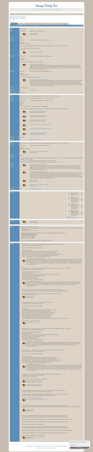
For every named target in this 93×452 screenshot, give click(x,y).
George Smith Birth (34, 33)
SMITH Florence (25, 162)
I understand (79, 447)
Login (23, 14)
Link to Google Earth (73, 217)
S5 (23, 302)
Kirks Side (35, 9)
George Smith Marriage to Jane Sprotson (38, 111)
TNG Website (50, 9)
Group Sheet (32, 139)
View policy (73, 445)
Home (12, 14)
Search (18, 14)
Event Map (35, 25)
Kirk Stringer (44, 447)
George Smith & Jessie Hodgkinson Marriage (39, 151)
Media (30, 14)
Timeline (53, 23)
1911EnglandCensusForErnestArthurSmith (39, 79)
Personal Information (14, 25)
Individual (13, 23)
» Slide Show (12, 166)
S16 (23, 390)
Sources (29, 25)
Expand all (75, 25)
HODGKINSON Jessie (24, 143)
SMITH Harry (24, 160)
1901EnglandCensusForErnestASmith (37, 64)
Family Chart (39, 139)
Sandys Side (42, 9)
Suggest (65, 23)
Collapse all (81, 25)
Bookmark (80, 14)
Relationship (46, 23)
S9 (23, 374)
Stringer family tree (34, 90)
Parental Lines (28, 23)
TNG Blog (58, 9)
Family (59, 23)
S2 (23, 268)
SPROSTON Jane (23, 98)
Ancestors (21, 23)
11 (50, 145)
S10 (23, 244)
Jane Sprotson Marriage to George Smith (38, 115)
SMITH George (23, 96)
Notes (25, 25)
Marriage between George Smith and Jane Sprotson (40, 124)
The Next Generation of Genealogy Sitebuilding (41, 446)
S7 (23, 289)
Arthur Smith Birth (33, 180)
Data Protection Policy (52, 447)
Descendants (37, 23)
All (39, 25)
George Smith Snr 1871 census (36, 51)
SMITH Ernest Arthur (26, 157)
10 (68, 143)
